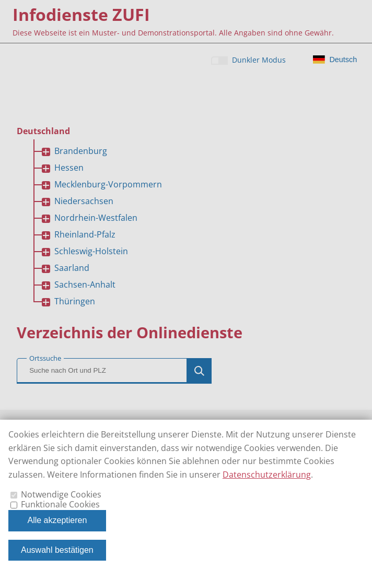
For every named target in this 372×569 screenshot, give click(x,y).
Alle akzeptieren (57, 520)
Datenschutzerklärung (267, 474)
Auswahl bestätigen (57, 550)
